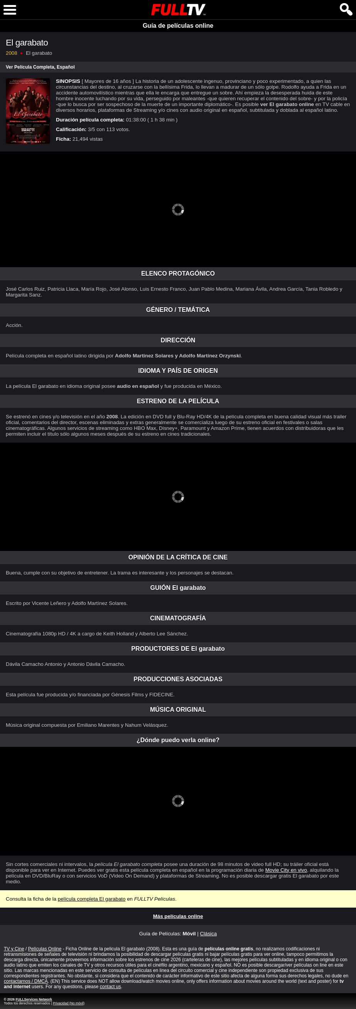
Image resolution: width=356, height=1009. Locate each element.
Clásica (208, 934)
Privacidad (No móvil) (68, 1003)
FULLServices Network (33, 999)
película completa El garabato (92, 899)
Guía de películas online (178, 25)
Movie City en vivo (286, 870)
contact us (110, 986)
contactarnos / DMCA (26, 981)
